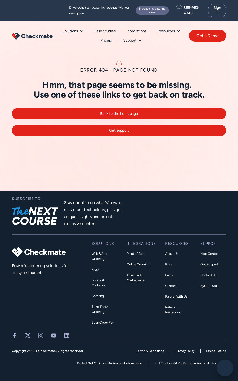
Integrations (136, 31)
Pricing (106, 40)
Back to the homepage (119, 116)
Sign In (217, 10)
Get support (119, 133)
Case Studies (105, 31)
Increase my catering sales (152, 10)
